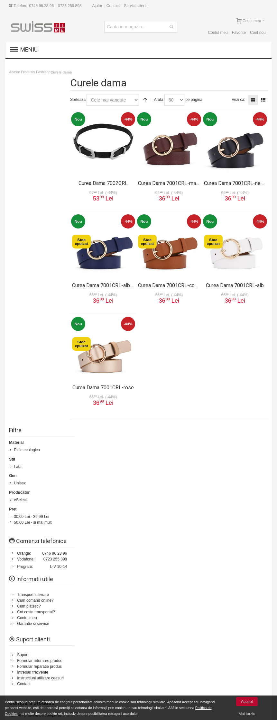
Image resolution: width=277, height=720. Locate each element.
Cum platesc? (29, 266)
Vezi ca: (238, 99)
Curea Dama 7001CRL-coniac (173, 284)
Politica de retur (162, 498)
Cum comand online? (35, 260)
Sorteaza (81, 99)
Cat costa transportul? (36, 272)
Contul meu (217, 32)
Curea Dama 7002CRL (106, 182)
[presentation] (216, 602)
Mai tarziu (246, 714)
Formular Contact (237, 507)
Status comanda (144, 444)
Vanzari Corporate (85, 683)
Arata (162, 99)
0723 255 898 (55, 219)
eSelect (20, 153)
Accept (247, 701)
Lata (18, 120)
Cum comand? (19, 444)
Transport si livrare (33, 254)
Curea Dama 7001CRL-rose (106, 386)
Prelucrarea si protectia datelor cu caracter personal (180, 659)
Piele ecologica (27, 104)
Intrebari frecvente (33, 332)
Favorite (238, 32)
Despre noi (232, 444)
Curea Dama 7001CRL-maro (172, 182)
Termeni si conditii (164, 492)
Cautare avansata (110, 444)
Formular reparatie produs (39, 326)
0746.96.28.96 (41, 6)
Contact (113, 6)
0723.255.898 (70, 6)
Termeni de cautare (74, 444)
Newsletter (187, 585)
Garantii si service (37, 659)
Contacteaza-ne (175, 444)
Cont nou (257, 32)
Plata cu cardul (34, 671)
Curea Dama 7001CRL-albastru (110, 284)
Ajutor (97, 6)
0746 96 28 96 (54, 213)
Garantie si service (33, 283)
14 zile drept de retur (39, 654)
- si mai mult (33, 175)
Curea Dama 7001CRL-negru (237, 182)
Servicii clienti (136, 6)
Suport (23, 315)
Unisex (20, 137)
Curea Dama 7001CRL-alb (235, 284)
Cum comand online (86, 659)
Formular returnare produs (39, 320)
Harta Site (45, 444)
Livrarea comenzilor (86, 665)
